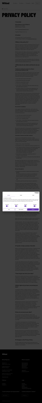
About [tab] (33, 195)
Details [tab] (21, 195)
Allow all (33, 209)
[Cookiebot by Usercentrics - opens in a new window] (35, 193)
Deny (9, 209)
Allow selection (21, 209)
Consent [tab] (8, 195)
